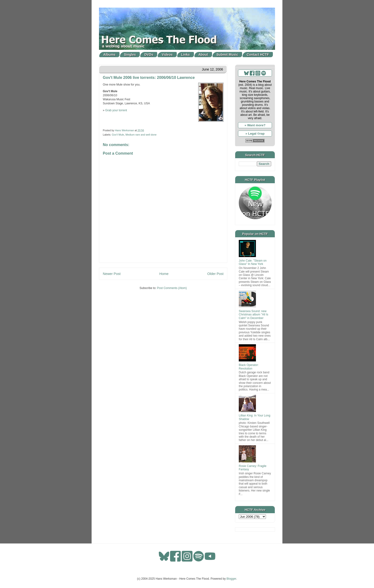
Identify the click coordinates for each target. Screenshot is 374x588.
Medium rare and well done (140, 134)
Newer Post (111, 274)
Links (185, 54)
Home (163, 274)
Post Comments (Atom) (172, 288)
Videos (167, 54)
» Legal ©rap (255, 133)
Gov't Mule (118, 134)
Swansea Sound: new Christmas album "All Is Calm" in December (253, 314)
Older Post (215, 274)
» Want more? (254, 125)
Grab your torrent (116, 110)
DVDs (148, 54)
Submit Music (227, 54)
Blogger (231, 578)
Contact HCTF (258, 54)
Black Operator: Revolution (249, 366)
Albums (109, 54)
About (203, 54)
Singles (130, 54)
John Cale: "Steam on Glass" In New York (252, 262)
